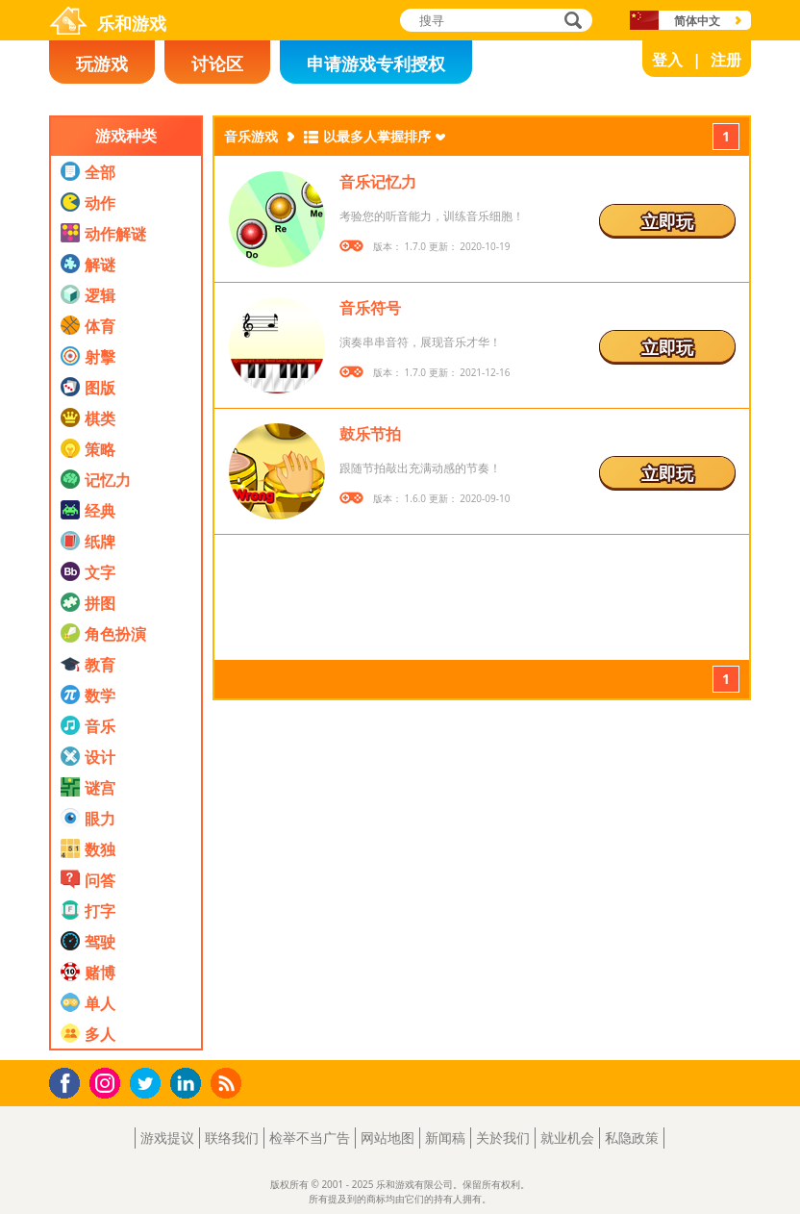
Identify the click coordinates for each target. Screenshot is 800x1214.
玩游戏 (102, 63)
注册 (726, 59)
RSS (228, 1083)
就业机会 (567, 1137)
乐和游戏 (131, 23)
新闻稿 (445, 1137)
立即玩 (667, 221)
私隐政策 (632, 1137)
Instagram (107, 1082)
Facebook (70, 1081)
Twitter (149, 1084)
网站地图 (387, 1137)
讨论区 (217, 63)
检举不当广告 (309, 1137)
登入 (667, 59)
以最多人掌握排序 (377, 136)
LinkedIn (189, 1083)
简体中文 (697, 21)
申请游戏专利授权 (376, 63)
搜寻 (570, 22)
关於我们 (503, 1137)
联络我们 (232, 1137)
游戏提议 (167, 1137)
